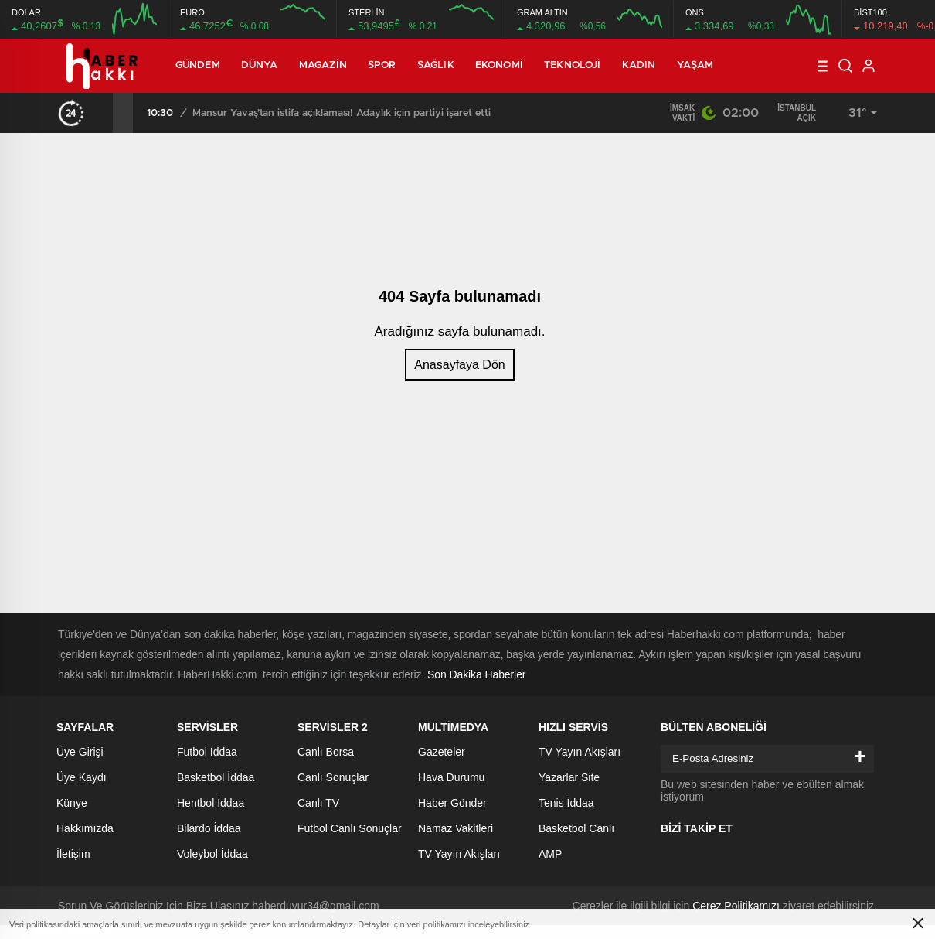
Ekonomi (499, 65)
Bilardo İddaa (209, 828)
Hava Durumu (451, 777)
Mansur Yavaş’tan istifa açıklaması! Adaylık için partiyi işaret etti (341, 113)
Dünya (259, 65)
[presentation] (103, 113)
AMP (550, 854)
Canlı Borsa (326, 752)
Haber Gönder (452, 803)
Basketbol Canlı (576, 828)
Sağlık (435, 65)
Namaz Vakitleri (455, 828)
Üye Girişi (80, 752)
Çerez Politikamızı (736, 906)
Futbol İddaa (207, 752)
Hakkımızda (85, 828)
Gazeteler (441, 752)
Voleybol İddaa (212, 854)
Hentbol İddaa (210, 803)
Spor (382, 65)
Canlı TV (318, 803)
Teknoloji (572, 65)
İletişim (73, 854)
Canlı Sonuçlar (333, 777)
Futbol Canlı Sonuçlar (350, 828)
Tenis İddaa (566, 803)
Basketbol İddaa (215, 777)
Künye (71, 803)
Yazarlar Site (569, 777)
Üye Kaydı (81, 777)
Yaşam (695, 65)
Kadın (639, 65)
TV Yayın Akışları (459, 854)
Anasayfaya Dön (459, 364)
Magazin (323, 65)
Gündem (197, 65)
